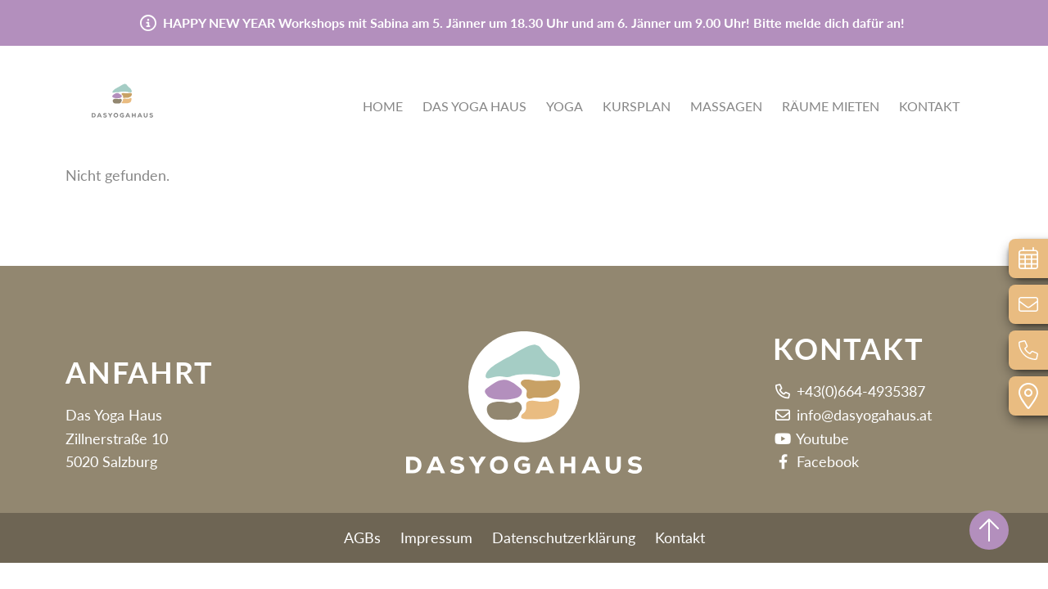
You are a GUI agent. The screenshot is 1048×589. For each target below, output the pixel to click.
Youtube (811, 438)
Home (383, 107)
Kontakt (929, 107)
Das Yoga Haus (474, 107)
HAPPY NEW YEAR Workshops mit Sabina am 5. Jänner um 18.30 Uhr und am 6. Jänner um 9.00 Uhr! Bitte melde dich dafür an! (534, 22)
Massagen (726, 107)
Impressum (436, 537)
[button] (147, 86)
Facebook (816, 461)
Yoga (564, 107)
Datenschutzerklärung (563, 537)
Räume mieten (830, 107)
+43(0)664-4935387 (849, 391)
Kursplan (637, 107)
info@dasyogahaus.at (852, 415)
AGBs (362, 537)
